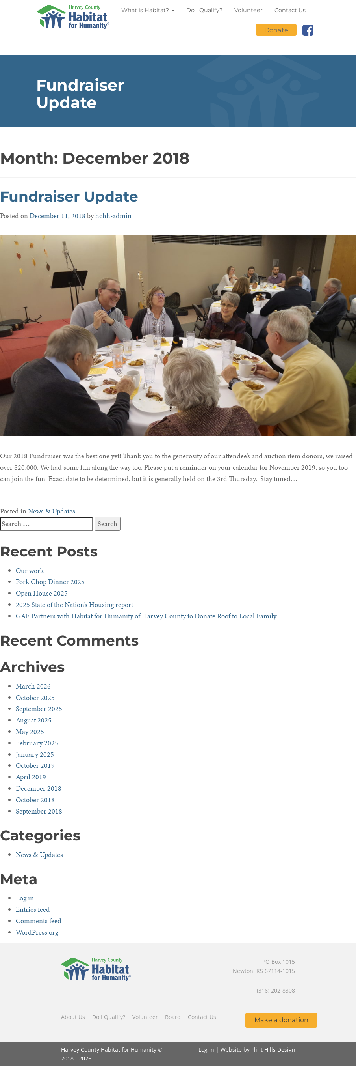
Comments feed (38, 921)
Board (173, 1017)
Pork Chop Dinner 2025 (50, 581)
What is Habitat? (147, 10)
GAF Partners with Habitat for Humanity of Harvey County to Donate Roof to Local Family (146, 616)
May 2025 (30, 731)
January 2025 (35, 754)
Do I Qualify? (204, 10)
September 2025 (39, 708)
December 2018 (38, 788)
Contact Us (290, 10)
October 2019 (35, 765)
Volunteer (248, 10)
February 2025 (37, 743)
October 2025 (35, 697)
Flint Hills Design (273, 1049)
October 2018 (35, 800)
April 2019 (31, 777)
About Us (73, 1017)
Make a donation (281, 1020)
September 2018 (39, 811)
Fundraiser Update (69, 196)
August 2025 (34, 720)
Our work (30, 570)
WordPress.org (37, 932)
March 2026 (33, 686)
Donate (276, 30)
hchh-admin (113, 215)
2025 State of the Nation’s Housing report (74, 604)
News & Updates (51, 511)
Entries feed (33, 909)
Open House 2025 (42, 593)
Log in (25, 898)
